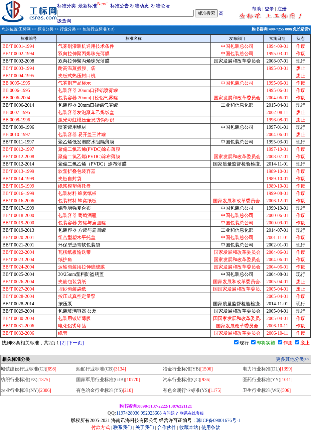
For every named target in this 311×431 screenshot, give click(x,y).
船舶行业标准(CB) (101, 368)
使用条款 (210, 427)
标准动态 (139, 5)
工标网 (25, 29)
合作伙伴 (166, 427)
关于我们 (145, 427)
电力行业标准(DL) (267, 368)
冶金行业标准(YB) (188, 368)
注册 (282, 8)
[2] (62, 342)
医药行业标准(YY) (268, 379)
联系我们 (122, 427)
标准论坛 (160, 5)
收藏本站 (188, 427)
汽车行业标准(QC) (186, 379)
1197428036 (127, 413)
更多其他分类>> (292, 359)
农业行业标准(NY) (26, 390)
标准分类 (66, 5)
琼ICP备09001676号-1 (218, 420)
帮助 (256, 8)
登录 (269, 8)
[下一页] (75, 342)
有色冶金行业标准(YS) (104, 390)
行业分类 (68, 29)
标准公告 (119, 5)
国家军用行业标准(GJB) (108, 379)
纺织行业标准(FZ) (25, 379)
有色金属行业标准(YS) (192, 390)
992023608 (151, 413)
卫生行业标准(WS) (267, 390)
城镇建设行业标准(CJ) (28, 368)
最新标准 (87, 5)
